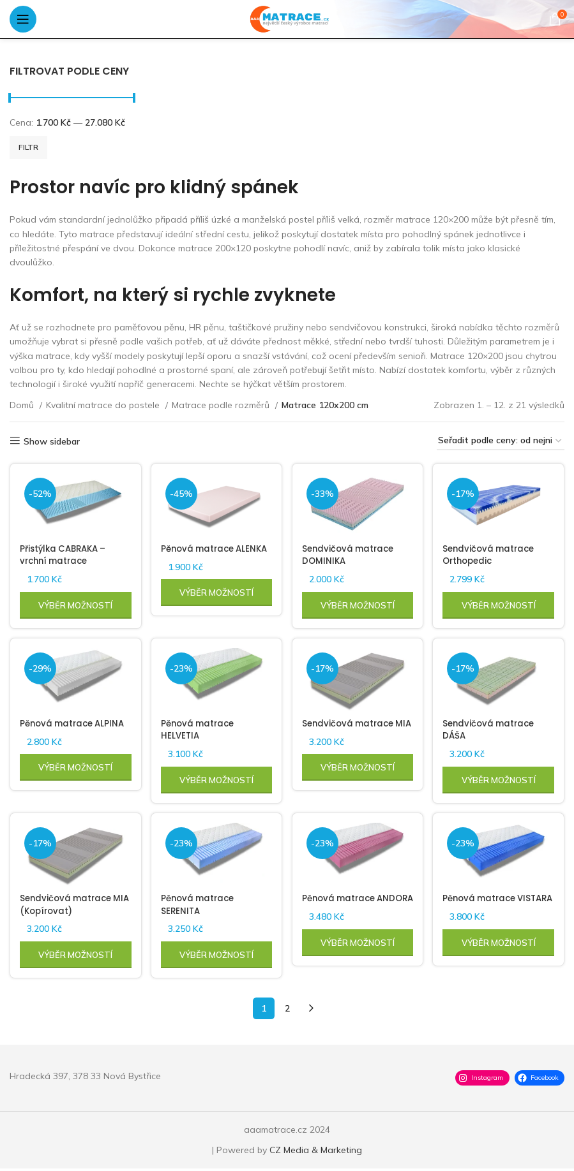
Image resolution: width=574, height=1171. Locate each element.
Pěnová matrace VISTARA (485, 907)
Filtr (28, 147)
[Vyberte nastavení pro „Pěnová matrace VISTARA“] (500, 957)
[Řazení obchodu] (500, 441)
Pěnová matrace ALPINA (59, 730)
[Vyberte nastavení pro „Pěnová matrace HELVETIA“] (216, 780)
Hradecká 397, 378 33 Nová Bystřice (85, 1078)
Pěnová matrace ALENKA (200, 553)
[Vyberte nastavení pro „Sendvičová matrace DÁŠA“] (500, 780)
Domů (23, 405)
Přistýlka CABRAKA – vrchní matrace (66, 553)
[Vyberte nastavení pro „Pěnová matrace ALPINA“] (74, 780)
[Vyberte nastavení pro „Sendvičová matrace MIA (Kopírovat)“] (74, 957)
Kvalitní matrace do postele (104, 405)
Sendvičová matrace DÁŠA (494, 730)
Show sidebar (52, 441)
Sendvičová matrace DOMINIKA (352, 553)
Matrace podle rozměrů (222, 405)
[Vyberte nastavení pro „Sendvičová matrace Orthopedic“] (500, 603)
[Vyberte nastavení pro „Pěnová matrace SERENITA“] (216, 957)
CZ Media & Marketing (315, 1152)
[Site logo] (287, 18)
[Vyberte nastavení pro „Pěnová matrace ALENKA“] (216, 603)
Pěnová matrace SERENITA (200, 907)
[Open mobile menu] (23, 19)
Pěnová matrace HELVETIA (200, 730)
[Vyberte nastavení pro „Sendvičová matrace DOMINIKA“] (358, 603)
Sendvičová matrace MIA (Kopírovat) (68, 907)
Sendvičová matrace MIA (352, 730)
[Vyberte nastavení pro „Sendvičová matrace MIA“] (358, 780)
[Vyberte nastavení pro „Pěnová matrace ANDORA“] (358, 957)
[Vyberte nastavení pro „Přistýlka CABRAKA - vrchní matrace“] (74, 603)
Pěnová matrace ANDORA (343, 907)
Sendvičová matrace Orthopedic (494, 553)
